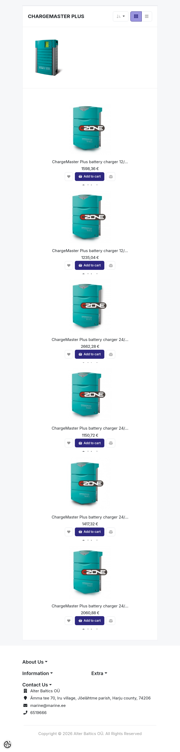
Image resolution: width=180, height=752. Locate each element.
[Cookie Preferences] (7, 744)
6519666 (38, 712)
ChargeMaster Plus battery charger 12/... (90, 161)
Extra (97, 673)
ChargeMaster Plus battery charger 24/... (90, 339)
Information (35, 673)
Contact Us (35, 685)
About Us (33, 662)
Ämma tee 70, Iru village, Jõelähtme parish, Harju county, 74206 (90, 698)
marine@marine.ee (48, 705)
